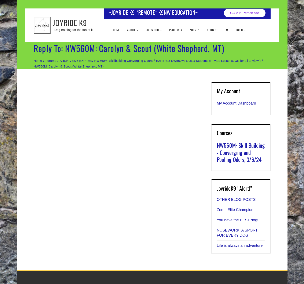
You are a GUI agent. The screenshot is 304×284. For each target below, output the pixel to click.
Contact (212, 30)
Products (175, 30)
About (133, 30)
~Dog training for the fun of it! (73, 30)
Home (116, 30)
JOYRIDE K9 (70, 22)
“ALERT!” (194, 30)
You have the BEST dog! (237, 220)
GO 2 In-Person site (244, 13)
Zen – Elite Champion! (235, 210)
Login (241, 30)
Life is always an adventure (240, 245)
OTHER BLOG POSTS (236, 199)
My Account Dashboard (236, 103)
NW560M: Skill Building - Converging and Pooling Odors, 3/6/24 (241, 152)
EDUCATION (154, 30)
